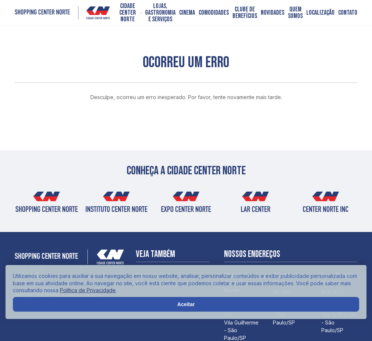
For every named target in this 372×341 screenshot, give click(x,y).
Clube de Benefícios (244, 12)
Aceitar (186, 304)
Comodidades (214, 13)
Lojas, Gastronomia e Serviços (160, 13)
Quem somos (295, 12)
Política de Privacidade (88, 290)
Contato (347, 13)
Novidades (272, 13)
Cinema (187, 13)
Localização (320, 13)
